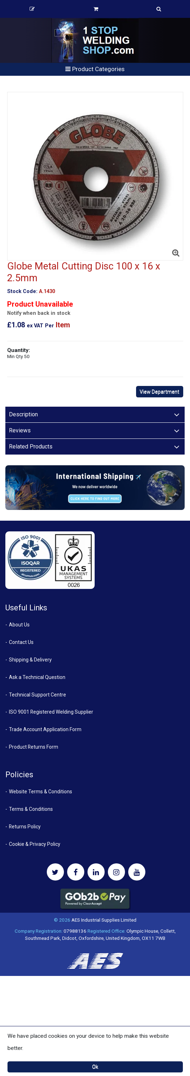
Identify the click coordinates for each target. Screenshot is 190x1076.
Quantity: (18, 353)
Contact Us (21, 642)
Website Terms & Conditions (40, 791)
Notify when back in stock (38, 313)
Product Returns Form (33, 747)
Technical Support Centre (37, 695)
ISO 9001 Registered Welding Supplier (51, 712)
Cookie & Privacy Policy (34, 844)
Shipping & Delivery (30, 660)
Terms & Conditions (31, 809)
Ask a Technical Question (37, 677)
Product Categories (95, 69)
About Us (19, 625)
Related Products (30, 446)
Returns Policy (25, 826)
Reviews (20, 430)
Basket (96, 9)
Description (23, 414)
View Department (159, 392)
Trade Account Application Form (45, 729)
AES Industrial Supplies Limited (103, 920)
